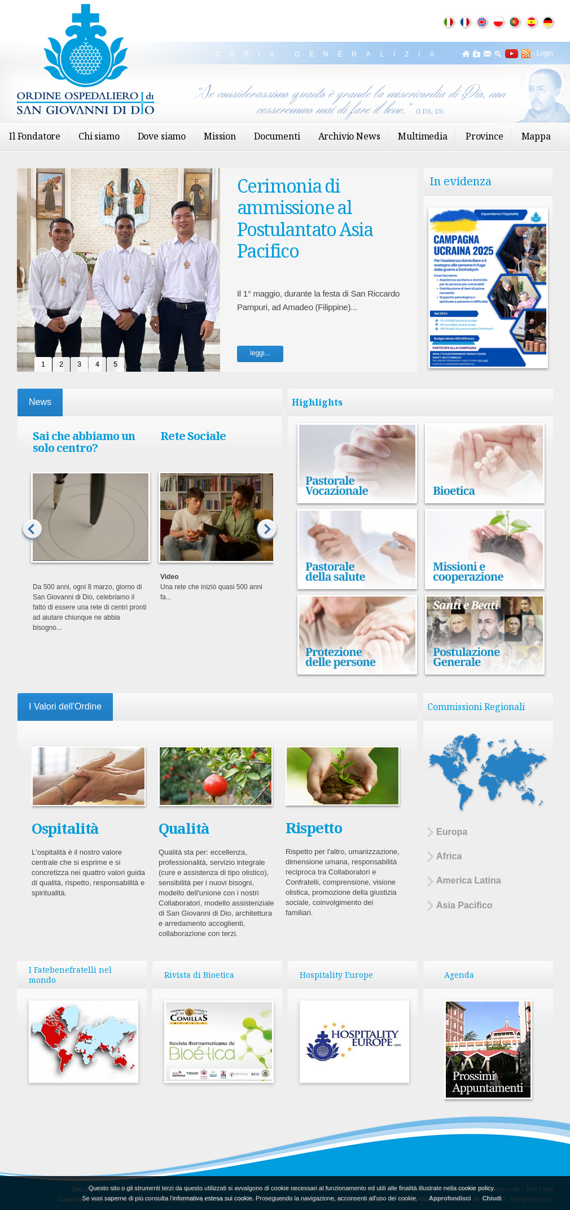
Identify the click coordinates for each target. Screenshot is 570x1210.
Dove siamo (162, 136)
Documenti (277, 136)
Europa (447, 832)
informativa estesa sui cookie (212, 1198)
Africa (444, 856)
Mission (220, 136)
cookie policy (475, 1188)
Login (545, 53)
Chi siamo (99, 136)
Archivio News (349, 136)
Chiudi (492, 1198)
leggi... (260, 353)
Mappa (536, 136)
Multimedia (422, 136)
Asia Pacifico (460, 905)
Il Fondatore (34, 136)
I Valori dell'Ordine (65, 706)
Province (484, 136)
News (40, 402)
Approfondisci (450, 1198)
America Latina (464, 881)
